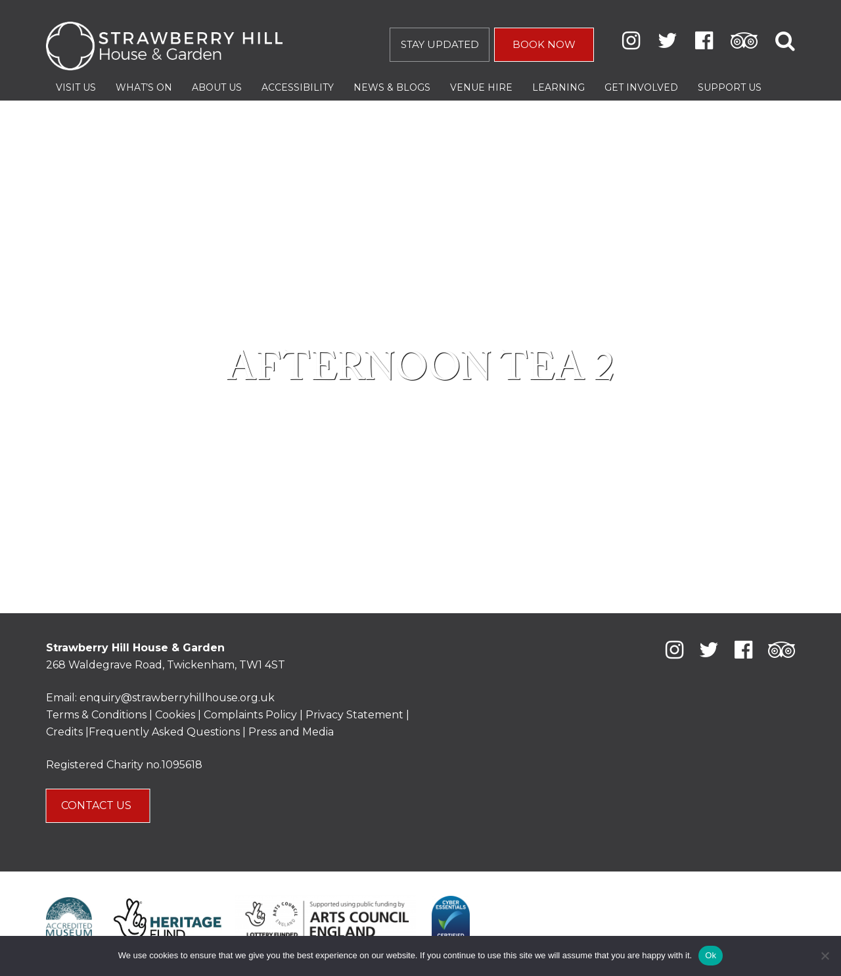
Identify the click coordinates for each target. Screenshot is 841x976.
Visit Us (76, 87)
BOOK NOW (544, 44)
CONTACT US (97, 805)
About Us (217, 87)
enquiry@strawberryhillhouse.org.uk (177, 697)
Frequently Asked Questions (164, 732)
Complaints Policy (250, 715)
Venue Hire (481, 87)
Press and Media (291, 732)
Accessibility (297, 87)
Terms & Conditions (96, 715)
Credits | (67, 732)
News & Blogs (391, 87)
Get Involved (641, 87)
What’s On (144, 87)
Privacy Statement (354, 715)
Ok (710, 955)
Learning (558, 87)
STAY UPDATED (440, 44)
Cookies (176, 715)
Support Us (729, 87)
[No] (824, 955)
